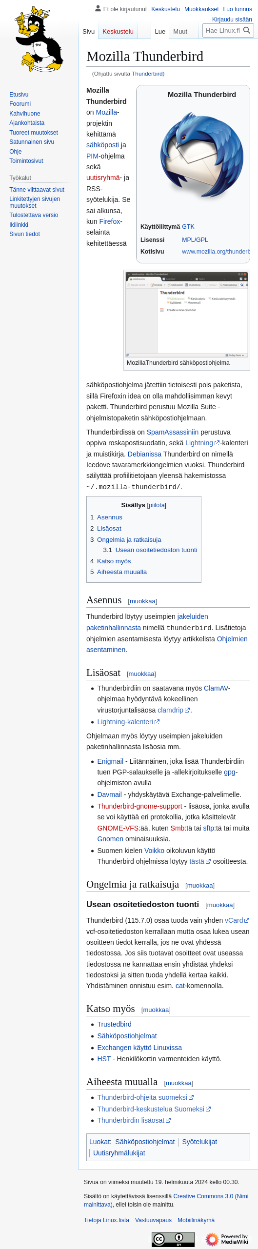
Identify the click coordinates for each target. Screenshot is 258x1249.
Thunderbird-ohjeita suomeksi (142, 1096)
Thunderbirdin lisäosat (130, 1119)
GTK (188, 226)
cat (180, 985)
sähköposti (102, 145)
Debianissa (144, 454)
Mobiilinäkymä (196, 1219)
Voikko (154, 849)
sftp (209, 827)
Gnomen (110, 838)
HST (104, 1058)
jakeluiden (193, 616)
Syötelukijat (200, 1141)
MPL (188, 240)
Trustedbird (114, 1023)
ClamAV (216, 687)
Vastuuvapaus (153, 1219)
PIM (92, 156)
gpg (229, 771)
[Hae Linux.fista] (228, 50)
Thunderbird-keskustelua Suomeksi (150, 1108)
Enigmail (110, 760)
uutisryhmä (102, 177)
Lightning (199, 443)
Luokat (99, 1141)
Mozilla (106, 112)
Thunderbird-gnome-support (139, 805)
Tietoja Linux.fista (106, 1219)
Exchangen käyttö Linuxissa (139, 1047)
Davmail (109, 793)
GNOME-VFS (118, 827)
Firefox (109, 221)
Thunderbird (147, 73)
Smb (178, 827)
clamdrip (170, 709)
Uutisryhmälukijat (119, 1152)
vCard (234, 919)
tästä (196, 860)
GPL (202, 240)
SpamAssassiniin (173, 432)
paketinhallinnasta (113, 627)
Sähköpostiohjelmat (127, 1035)
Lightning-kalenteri (125, 721)
